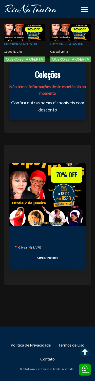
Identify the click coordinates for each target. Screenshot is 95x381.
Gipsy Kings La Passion (20, 44)
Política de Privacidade (31, 344)
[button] (84, 9)
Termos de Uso (71, 344)
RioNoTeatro (31, 9)
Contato (47, 358)
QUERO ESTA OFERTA (24, 59)
